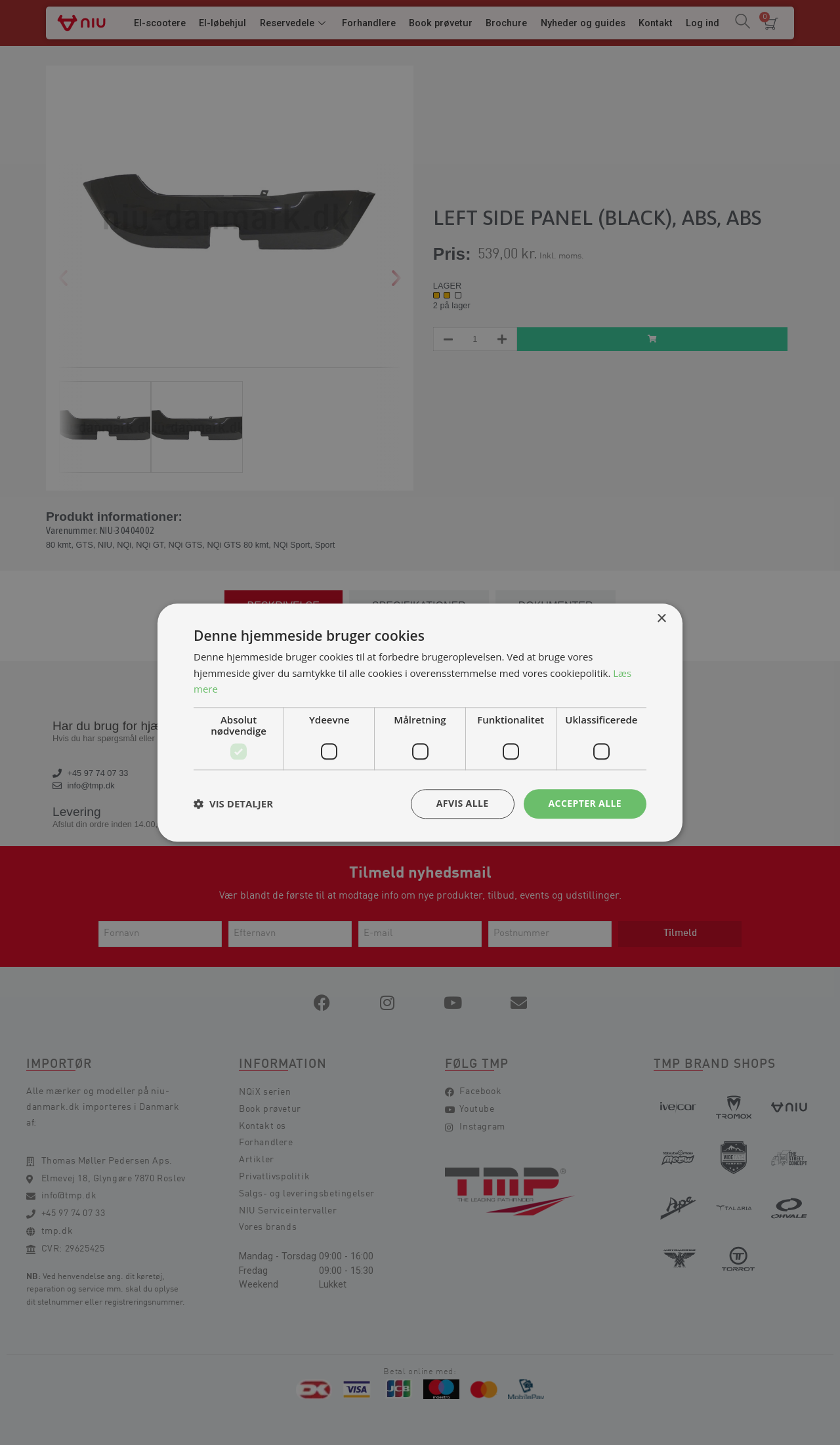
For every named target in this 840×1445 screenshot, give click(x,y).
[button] (233, 804)
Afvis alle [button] (462, 803)
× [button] (661, 619)
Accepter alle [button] (585, 803)
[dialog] (420, 722)
